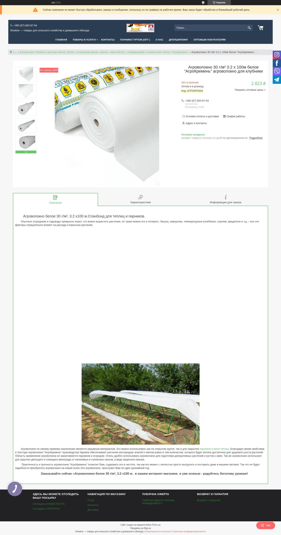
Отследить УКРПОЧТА (46, 508)
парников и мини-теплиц (214, 448)
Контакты (108, 39)
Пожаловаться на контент (158, 531)
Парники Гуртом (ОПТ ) (135, 39)
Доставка (93, 509)
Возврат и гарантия (208, 500)
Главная (61, 39)
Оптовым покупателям (210, 39)
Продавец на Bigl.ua (140, 528)
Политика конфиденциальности (189, 531)
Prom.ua (156, 525)
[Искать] (249, 28)
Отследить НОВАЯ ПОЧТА (49, 503)
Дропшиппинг (178, 39)
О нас (159, 39)
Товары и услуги (84, 39)
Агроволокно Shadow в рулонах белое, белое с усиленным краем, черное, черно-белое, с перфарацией (82, 52)
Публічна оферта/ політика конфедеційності (158, 502)
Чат (266, 525)
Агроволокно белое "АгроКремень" (168, 52)
